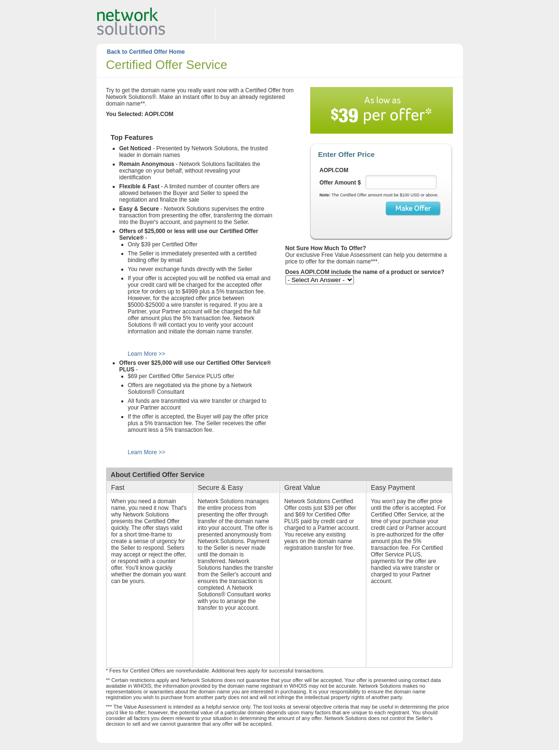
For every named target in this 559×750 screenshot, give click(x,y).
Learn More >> (147, 354)
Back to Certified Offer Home (146, 52)
